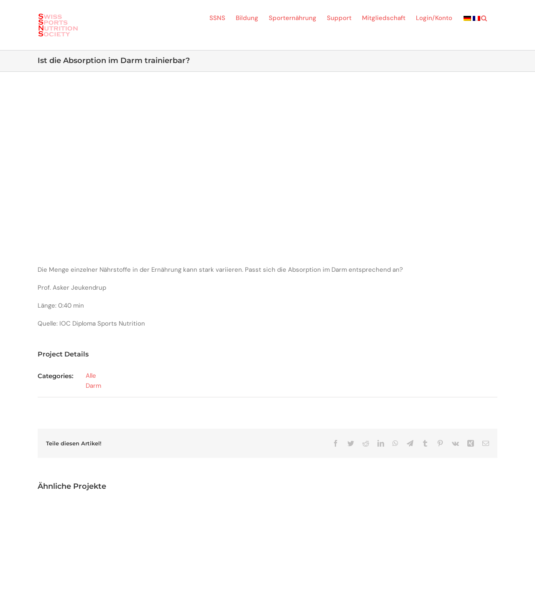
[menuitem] (467, 17)
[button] (484, 17)
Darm (93, 386)
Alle (91, 375)
